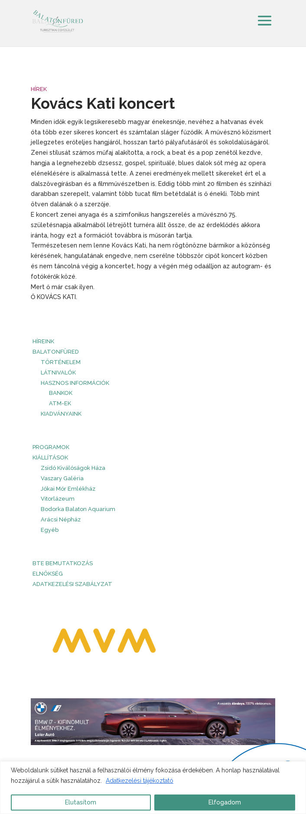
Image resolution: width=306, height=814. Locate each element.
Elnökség (48, 573)
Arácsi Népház (61, 519)
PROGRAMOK (51, 447)
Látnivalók (58, 372)
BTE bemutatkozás (63, 563)
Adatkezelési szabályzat (72, 584)
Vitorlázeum (58, 498)
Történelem (61, 362)
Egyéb (50, 530)
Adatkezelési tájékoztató (139, 780)
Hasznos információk (75, 383)
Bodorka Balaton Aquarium (78, 509)
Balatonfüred (56, 351)
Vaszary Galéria (62, 478)
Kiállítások (50, 457)
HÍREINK (43, 341)
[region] (153, 787)
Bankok (60, 393)
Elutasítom (80, 802)
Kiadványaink (61, 413)
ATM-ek (60, 403)
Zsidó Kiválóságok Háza (73, 468)
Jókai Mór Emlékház (68, 488)
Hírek (39, 89)
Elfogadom (224, 802)
